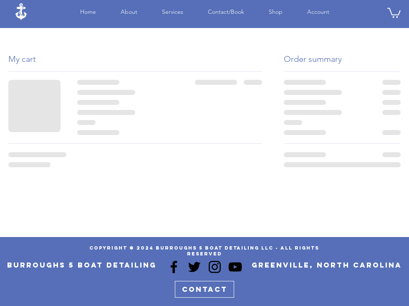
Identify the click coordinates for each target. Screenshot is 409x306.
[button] (394, 12)
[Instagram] (215, 267)
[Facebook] (174, 267)
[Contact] (204, 289)
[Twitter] (194, 267)
